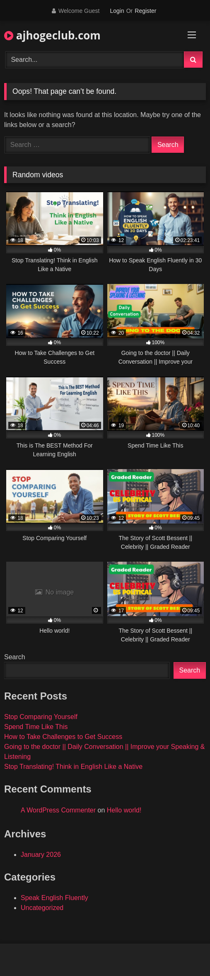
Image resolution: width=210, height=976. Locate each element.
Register (145, 10)
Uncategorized (42, 907)
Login (117, 10)
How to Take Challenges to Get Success (63, 736)
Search (14, 656)
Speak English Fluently (54, 897)
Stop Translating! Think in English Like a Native (73, 766)
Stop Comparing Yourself (40, 716)
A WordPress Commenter (58, 810)
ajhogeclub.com (52, 35)
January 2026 (41, 854)
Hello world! (124, 810)
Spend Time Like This (36, 726)
